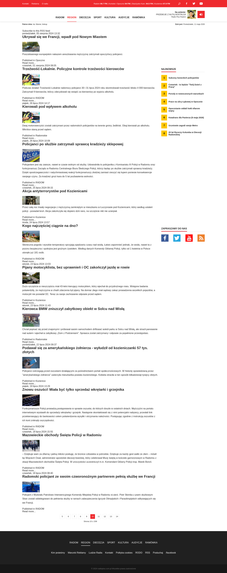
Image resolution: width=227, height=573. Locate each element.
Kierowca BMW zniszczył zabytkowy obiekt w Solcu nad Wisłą (73, 309)
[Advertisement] (183, 48)
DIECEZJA (85, 17)
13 (111, 516)
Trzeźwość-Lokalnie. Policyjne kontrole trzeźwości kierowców (73, 69)
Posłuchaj (158, 552)
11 (99, 516)
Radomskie (41, 135)
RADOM (60, 17)
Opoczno (40, 60)
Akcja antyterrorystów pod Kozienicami (54, 191)
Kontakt (25, 4)
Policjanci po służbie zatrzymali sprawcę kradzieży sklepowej (72, 144)
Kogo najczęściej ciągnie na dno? (50, 226)
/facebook (171, 552)
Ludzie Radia (95, 552)
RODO (138, 552)
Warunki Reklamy (77, 552)
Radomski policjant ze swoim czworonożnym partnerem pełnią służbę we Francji (88, 476)
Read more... (29, 63)
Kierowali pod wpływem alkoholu (49, 106)
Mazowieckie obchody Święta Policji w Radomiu (61, 435)
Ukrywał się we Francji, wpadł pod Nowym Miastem (64, 37)
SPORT (98, 17)
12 (105, 516)
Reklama (35, 4)
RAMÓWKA (138, 17)
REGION (71, 17)
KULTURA (110, 17)
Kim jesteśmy (58, 552)
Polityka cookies (124, 552)
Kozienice (41, 217)
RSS (147, 552)
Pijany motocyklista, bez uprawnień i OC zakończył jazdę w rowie (76, 267)
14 (117, 516)
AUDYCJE (123, 17)
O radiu (45, 4)
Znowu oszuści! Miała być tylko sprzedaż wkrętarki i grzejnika (73, 389)
